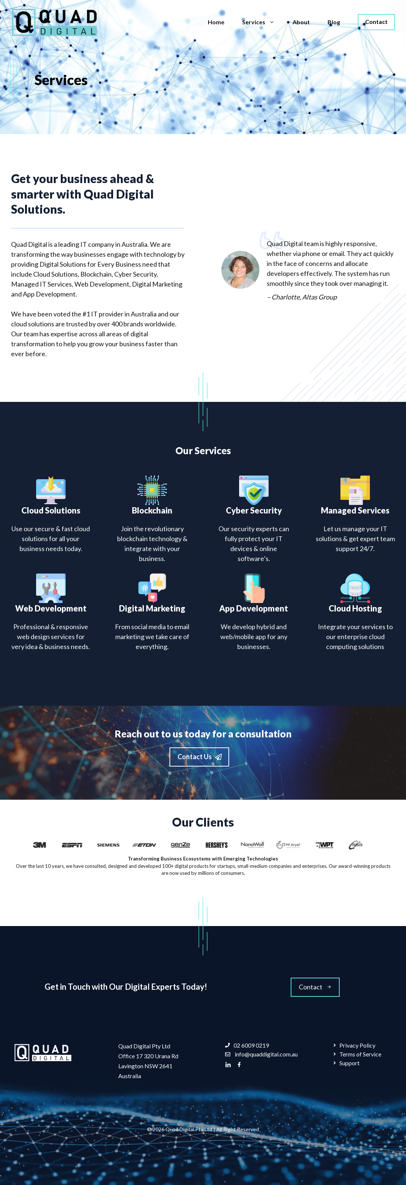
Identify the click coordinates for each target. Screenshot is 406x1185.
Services (263, 22)
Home (216, 21)
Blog (334, 21)
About (301, 21)
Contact (376, 21)
